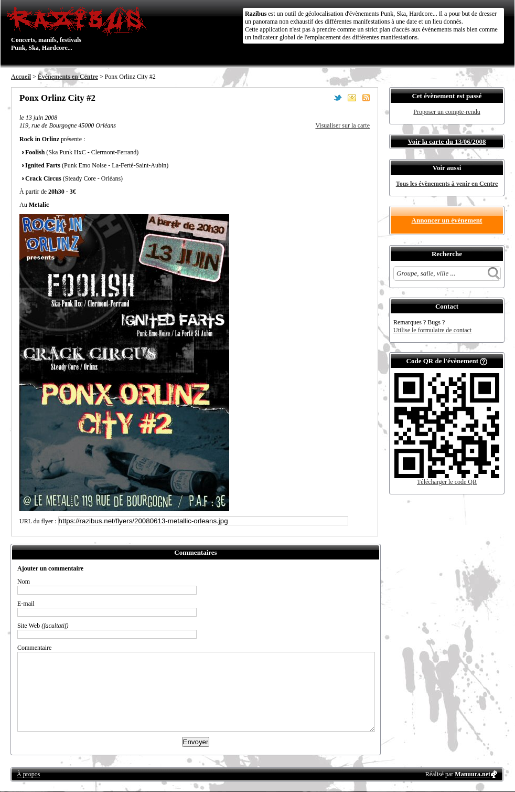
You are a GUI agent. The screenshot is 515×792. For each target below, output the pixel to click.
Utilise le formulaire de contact (432, 330)
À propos (28, 774)
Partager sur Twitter (338, 97)
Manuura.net (472, 774)
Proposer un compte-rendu (446, 111)
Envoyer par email (352, 97)
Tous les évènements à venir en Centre (447, 183)
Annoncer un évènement (447, 220)
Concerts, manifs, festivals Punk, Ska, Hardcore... (79, 28)
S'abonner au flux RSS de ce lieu (366, 97)
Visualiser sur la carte (342, 125)
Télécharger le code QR (447, 481)
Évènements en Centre (68, 76)
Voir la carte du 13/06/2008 (447, 141)
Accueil (21, 76)
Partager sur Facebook (323, 97)
